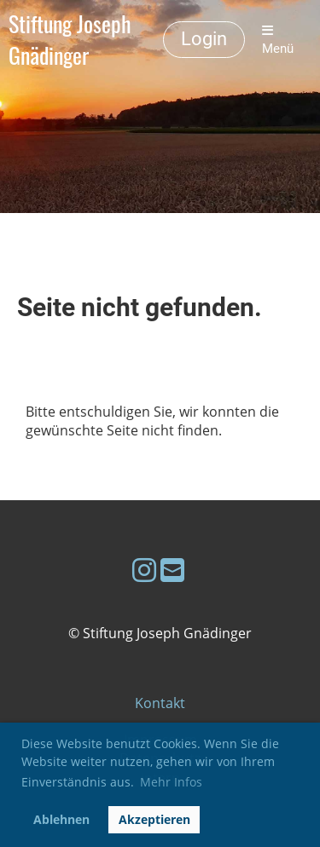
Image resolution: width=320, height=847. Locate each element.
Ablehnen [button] (61, 819)
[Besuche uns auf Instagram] (144, 569)
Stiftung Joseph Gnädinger (70, 40)
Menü (278, 40)
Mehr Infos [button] (171, 782)
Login (204, 38)
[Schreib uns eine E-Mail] (172, 569)
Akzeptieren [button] (154, 819)
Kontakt (160, 703)
